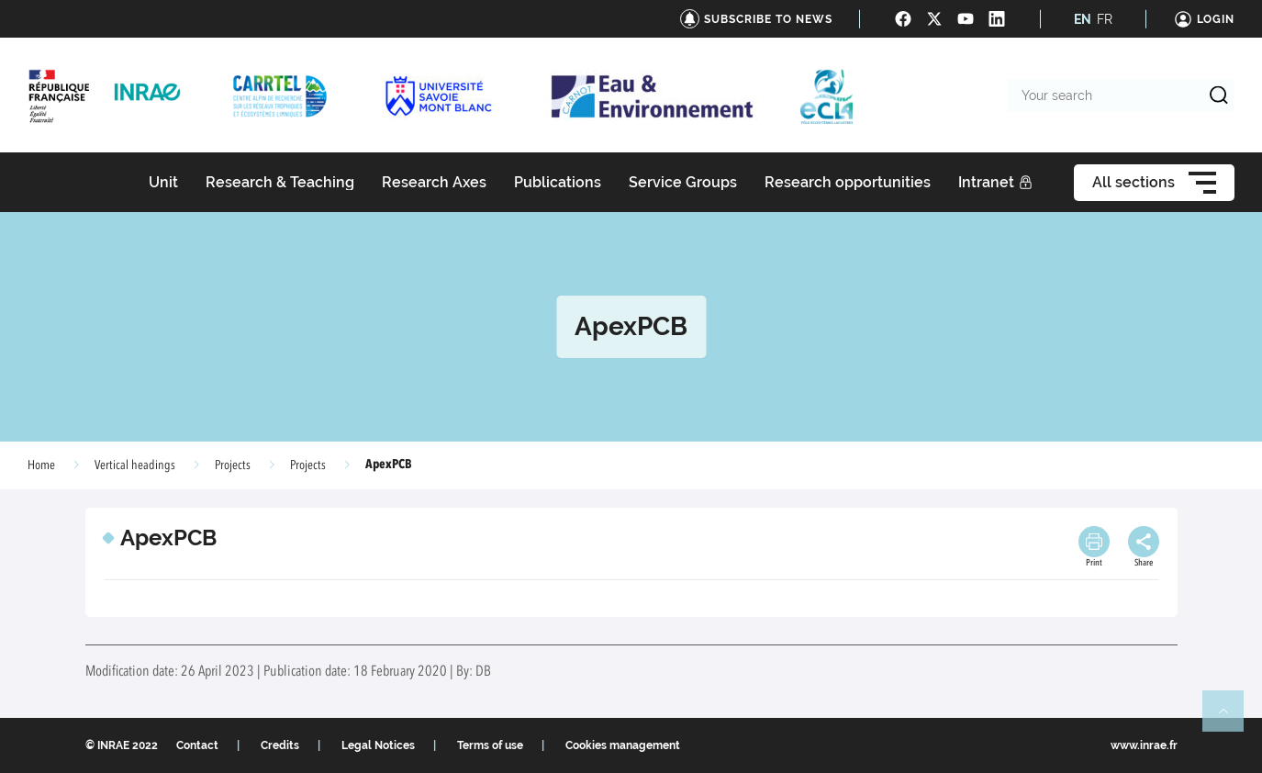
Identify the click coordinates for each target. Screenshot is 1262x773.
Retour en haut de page (1231, 719)
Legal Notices (378, 745)
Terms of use (490, 745)
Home (41, 465)
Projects (308, 465)
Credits (280, 745)
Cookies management (622, 745)
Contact (197, 745)
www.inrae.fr (1144, 745)
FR (1104, 19)
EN (1082, 19)
